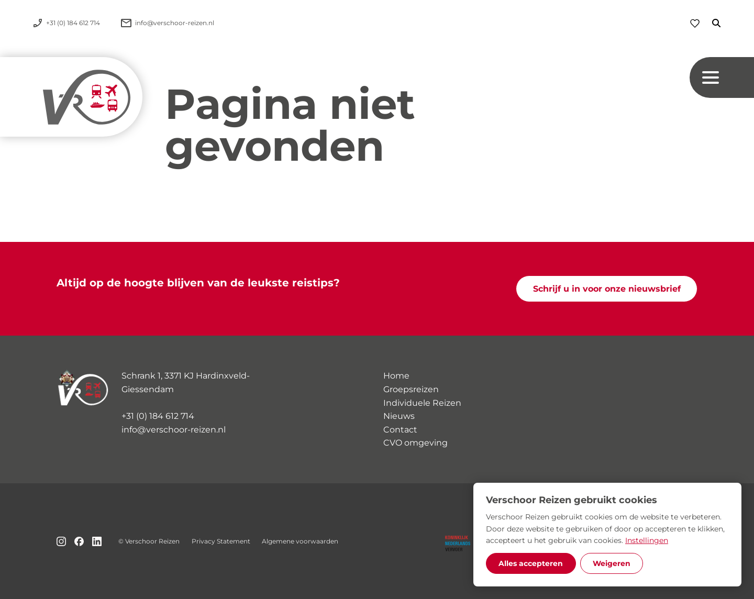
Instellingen (646, 540)
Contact (400, 430)
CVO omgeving (415, 443)
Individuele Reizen (422, 403)
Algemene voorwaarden (300, 541)
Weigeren (611, 563)
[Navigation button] (722, 77)
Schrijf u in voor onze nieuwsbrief (607, 289)
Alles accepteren (530, 563)
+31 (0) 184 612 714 (157, 416)
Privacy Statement (221, 541)
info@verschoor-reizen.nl (173, 430)
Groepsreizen (411, 389)
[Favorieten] (695, 23)
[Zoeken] (710, 23)
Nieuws (399, 416)
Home (396, 376)
